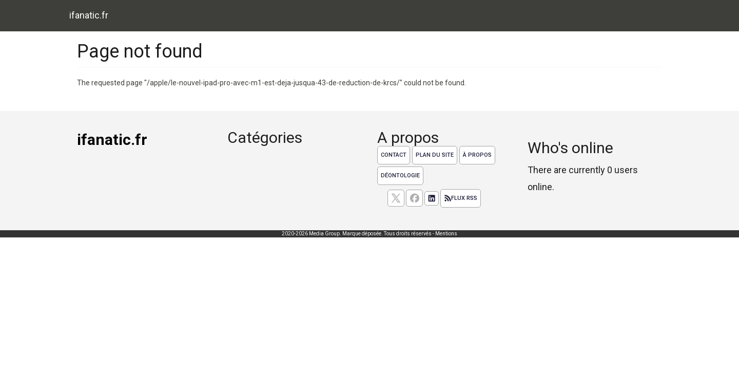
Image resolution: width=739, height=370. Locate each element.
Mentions (446, 233)
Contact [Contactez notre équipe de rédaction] (393, 155)
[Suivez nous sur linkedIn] (431, 198)
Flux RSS (460, 198)
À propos (477, 155)
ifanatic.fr (88, 15)
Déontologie (400, 175)
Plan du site (435, 155)
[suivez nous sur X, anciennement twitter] (395, 198)
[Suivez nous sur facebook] (414, 198)
